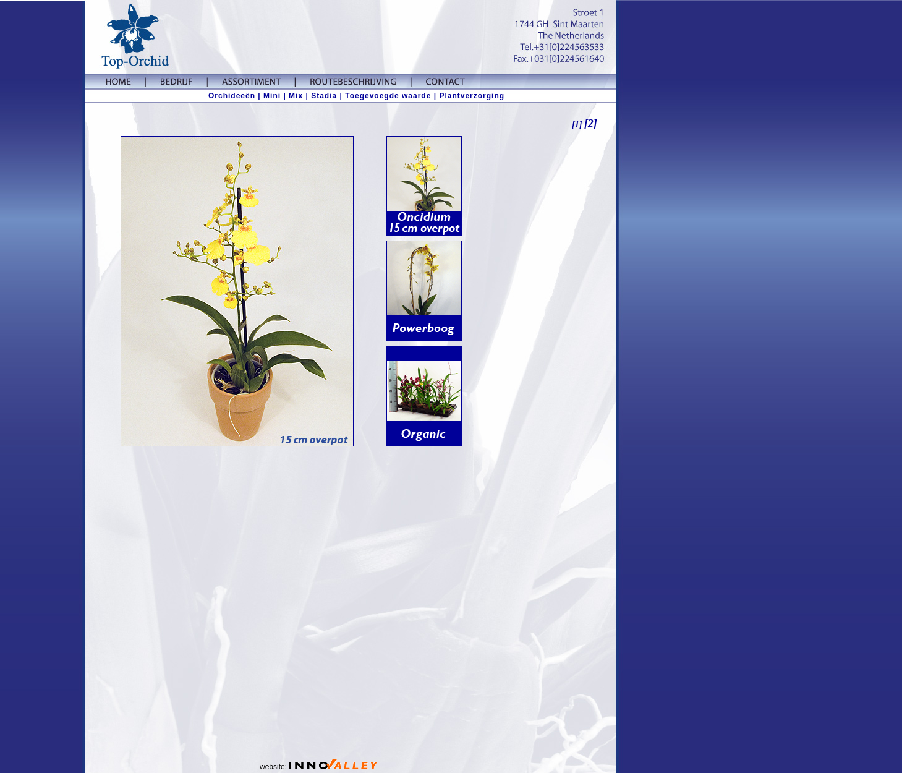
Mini (272, 96)
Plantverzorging (471, 96)
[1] (578, 124)
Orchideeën (231, 96)
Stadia (324, 96)
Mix (296, 96)
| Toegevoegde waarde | (388, 96)
